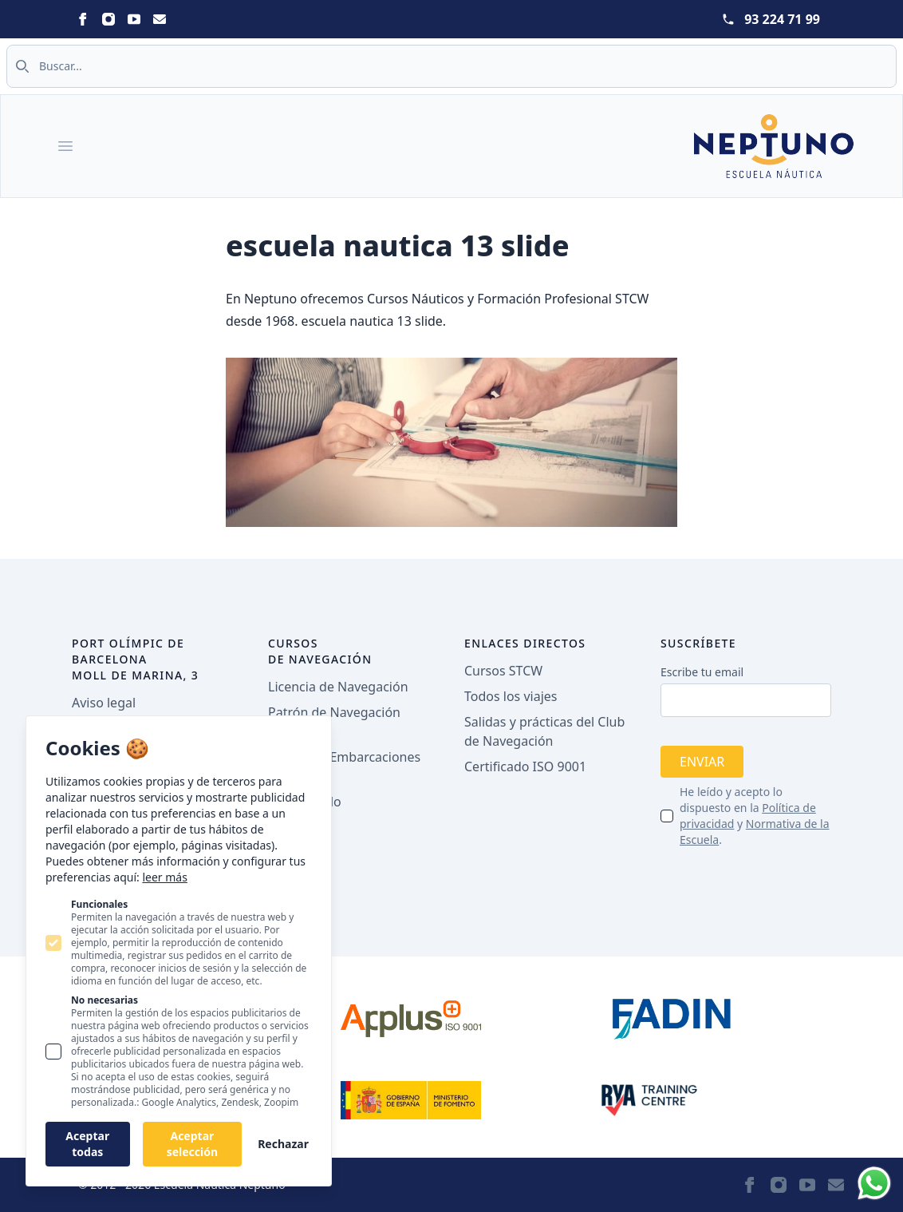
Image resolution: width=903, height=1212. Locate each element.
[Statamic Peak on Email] (159, 19)
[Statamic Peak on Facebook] (83, 19)
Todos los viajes (510, 696)
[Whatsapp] (874, 1183)
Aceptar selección (192, 1143)
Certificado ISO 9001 (525, 766)
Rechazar (283, 1143)
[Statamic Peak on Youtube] (134, 19)
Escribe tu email (701, 671)
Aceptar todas (87, 1143)
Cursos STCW (503, 670)
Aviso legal (104, 702)
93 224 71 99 (782, 19)
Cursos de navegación (320, 651)
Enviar (702, 761)
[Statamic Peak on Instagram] (108, 19)
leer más (164, 877)
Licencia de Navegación (338, 686)
